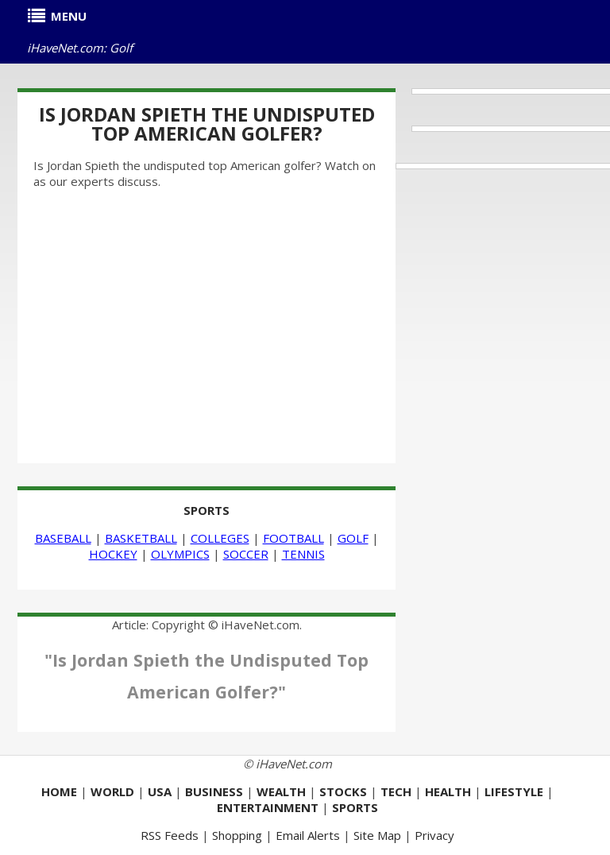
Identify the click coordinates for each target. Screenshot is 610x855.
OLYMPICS (180, 554)
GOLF (353, 538)
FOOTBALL (293, 538)
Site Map (377, 835)
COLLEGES (220, 538)
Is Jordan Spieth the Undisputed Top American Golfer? (207, 123)
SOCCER (245, 554)
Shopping (237, 835)
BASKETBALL (141, 538)
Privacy (434, 835)
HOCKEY (113, 554)
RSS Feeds (170, 835)
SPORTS (206, 510)
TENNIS (303, 554)
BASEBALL (63, 538)
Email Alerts (308, 835)
